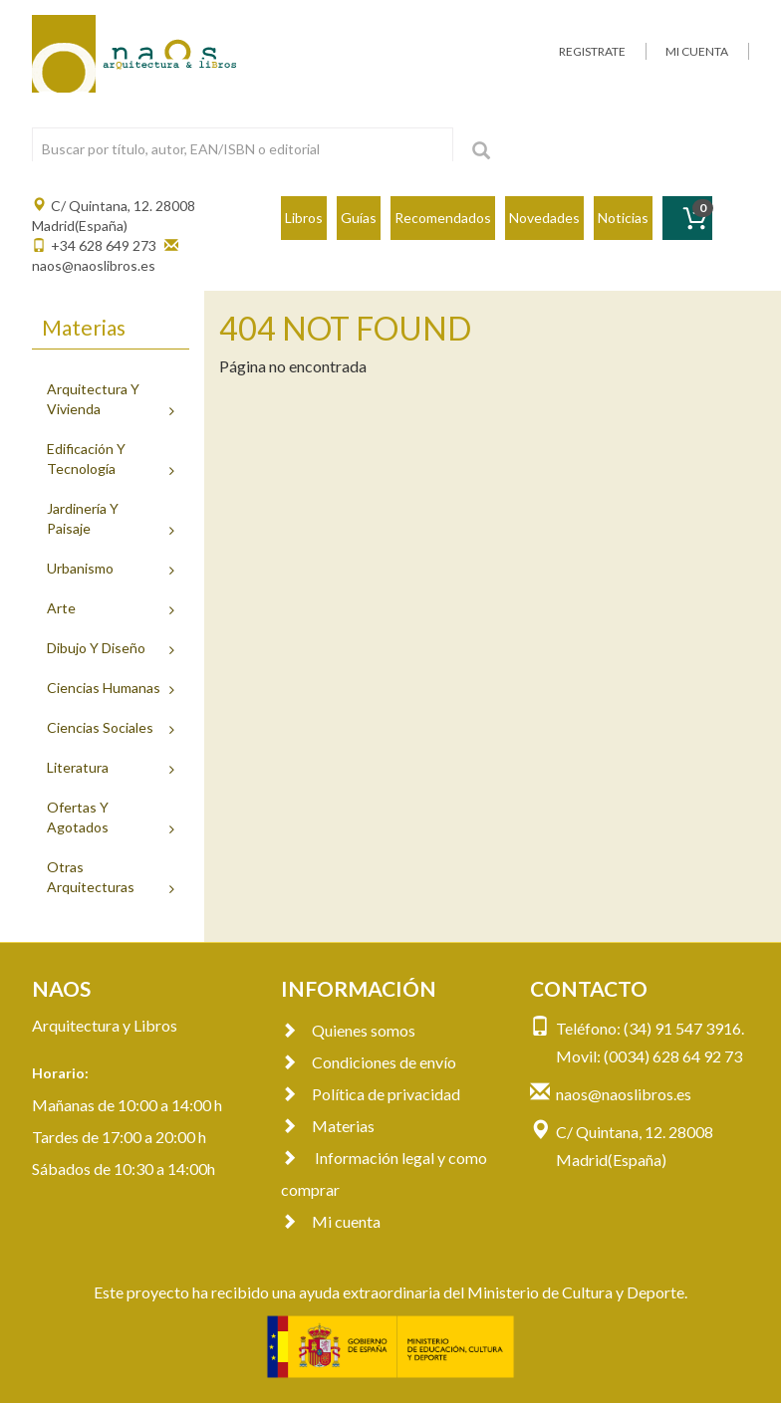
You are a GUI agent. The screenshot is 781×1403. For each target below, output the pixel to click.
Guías (359, 217)
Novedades (544, 217)
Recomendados (442, 217)
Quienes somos (348, 1030)
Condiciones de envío (368, 1061)
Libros (304, 217)
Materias (328, 1125)
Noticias (623, 217)
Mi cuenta (331, 1221)
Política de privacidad (370, 1093)
